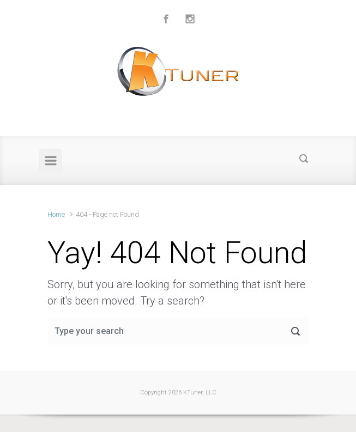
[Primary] (50, 160)
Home (56, 214)
